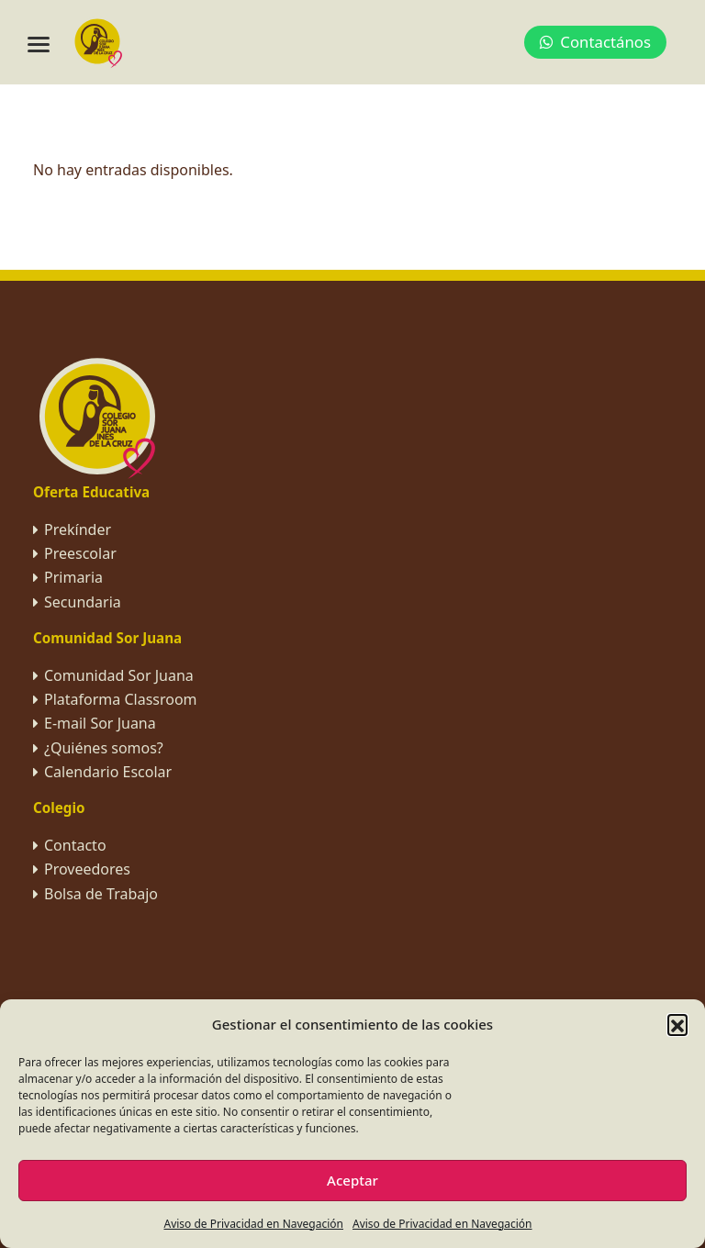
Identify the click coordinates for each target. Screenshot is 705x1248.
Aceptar (352, 1180)
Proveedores (87, 869)
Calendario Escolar (108, 772)
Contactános (595, 41)
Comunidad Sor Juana (119, 675)
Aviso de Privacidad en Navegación (253, 1223)
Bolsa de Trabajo (101, 894)
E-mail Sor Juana (100, 723)
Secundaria (82, 602)
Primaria (73, 577)
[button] (677, 1024)
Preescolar (80, 553)
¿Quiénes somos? (103, 748)
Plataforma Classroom (120, 699)
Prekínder (77, 529)
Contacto (75, 845)
